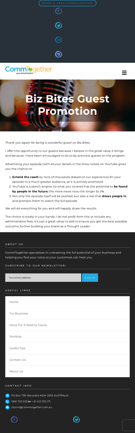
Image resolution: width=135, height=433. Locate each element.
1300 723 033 (19, 401)
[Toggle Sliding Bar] (124, 72)
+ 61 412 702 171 (40, 401)
